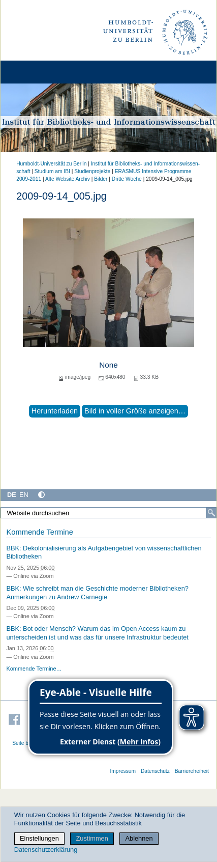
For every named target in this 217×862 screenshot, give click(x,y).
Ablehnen (139, 838)
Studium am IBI (52, 171)
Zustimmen (92, 838)
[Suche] (211, 512)
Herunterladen (55, 411)
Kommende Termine (39, 532)
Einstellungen (39, 838)
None (108, 364)
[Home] (36, 72)
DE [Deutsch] (11, 494)
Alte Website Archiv (67, 179)
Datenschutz (155, 771)
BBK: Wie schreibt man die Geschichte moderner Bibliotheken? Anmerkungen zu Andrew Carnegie (97, 593)
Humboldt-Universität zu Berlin (51, 163)
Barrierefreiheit (192, 771)
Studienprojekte (92, 171)
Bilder (100, 179)
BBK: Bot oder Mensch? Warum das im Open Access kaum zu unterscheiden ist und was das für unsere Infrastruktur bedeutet (97, 633)
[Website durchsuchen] (108, 512)
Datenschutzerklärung (45, 849)
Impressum (123, 771)
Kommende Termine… (33, 668)
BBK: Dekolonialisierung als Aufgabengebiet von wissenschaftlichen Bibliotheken (103, 552)
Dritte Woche (127, 179)
